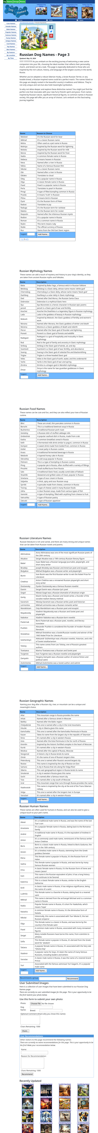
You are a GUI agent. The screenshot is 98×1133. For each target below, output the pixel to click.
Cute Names (11, 23)
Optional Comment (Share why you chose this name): (43, 1014)
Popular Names (10, 32)
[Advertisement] (57, 116)
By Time (11, 58)
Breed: (33, 1010)
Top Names (11, 47)
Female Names (11, 26)
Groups (16, 2)
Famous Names (10, 35)
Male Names (10, 29)
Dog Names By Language (27, 22)
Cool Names (11, 44)
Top (5, 2)
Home (18, 20)
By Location (11, 55)
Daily (48, 20)
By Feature (11, 52)
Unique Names (11, 41)
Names (10, 2)
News (79, 20)
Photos (22, 2)
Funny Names (11, 38)
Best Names (11, 49)
